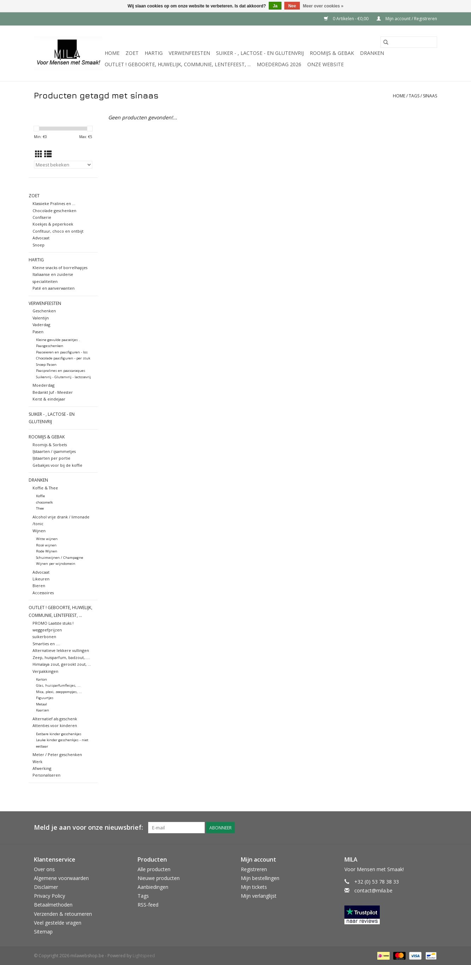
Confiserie (42, 217)
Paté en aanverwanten (54, 288)
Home (112, 53)
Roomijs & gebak (332, 53)
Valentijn (41, 317)
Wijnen (39, 530)
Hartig (154, 53)
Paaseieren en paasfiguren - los (62, 352)
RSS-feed (148, 904)
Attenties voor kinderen (55, 725)
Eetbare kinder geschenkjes (58, 734)
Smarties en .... (46, 643)
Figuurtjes (44, 698)
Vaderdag (41, 324)
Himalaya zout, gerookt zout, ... (62, 664)
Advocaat (41, 237)
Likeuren (41, 578)
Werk (37, 761)
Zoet (132, 53)
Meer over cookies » (323, 6)
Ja (275, 6)
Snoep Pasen (46, 364)
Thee (40, 508)
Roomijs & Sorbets (50, 444)
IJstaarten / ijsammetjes (54, 451)
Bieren (39, 585)
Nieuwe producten (159, 878)
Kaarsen (42, 710)
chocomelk (44, 502)
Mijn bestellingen (260, 878)
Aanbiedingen (153, 887)
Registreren (254, 869)
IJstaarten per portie (51, 458)
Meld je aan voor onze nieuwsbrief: (88, 827)
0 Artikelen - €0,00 (347, 19)
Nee (292, 6)
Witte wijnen (47, 539)
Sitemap (43, 931)
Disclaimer (46, 887)
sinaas (430, 96)
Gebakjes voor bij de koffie (57, 465)
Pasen (38, 331)
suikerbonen (44, 636)
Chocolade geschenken (54, 210)
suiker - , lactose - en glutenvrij (260, 53)
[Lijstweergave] (48, 154)
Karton (41, 679)
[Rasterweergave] (38, 154)
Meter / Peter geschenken (57, 754)
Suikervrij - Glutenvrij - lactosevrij (63, 377)
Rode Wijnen (46, 551)
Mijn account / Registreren (407, 19)
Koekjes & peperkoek (53, 224)
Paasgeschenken (49, 346)
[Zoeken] (408, 42)
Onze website (325, 64)
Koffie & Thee (45, 487)
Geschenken (44, 310)
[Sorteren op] (63, 165)
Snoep (39, 245)
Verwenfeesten (189, 53)
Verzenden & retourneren (63, 913)
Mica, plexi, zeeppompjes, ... (59, 691)
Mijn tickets (254, 887)
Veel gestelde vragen (57, 922)
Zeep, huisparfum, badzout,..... (61, 657)
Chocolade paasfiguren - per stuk (63, 358)
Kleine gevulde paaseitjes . (58, 339)
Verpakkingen (45, 671)
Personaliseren (46, 775)
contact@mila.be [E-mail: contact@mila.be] (373, 890)
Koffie (40, 496)
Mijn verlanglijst (259, 895)
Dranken (372, 53)
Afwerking (42, 768)
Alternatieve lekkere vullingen (61, 650)
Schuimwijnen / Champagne (59, 557)
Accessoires (43, 592)
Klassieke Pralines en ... (54, 203)
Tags (414, 96)
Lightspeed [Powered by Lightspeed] (144, 956)
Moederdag (43, 385)
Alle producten (154, 869)
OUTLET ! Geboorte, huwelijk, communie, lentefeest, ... (178, 64)
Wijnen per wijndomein (55, 563)
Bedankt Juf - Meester (53, 392)
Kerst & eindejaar (49, 399)
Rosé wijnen (46, 545)
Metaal (41, 704)
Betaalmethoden (53, 904)
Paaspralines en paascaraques (60, 370)
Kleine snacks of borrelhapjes (60, 267)
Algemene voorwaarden (61, 878)
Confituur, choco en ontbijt (58, 231)
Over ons (44, 869)
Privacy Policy (49, 895)
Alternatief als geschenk (55, 718)
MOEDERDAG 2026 (279, 64)
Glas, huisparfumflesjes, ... (58, 685)
